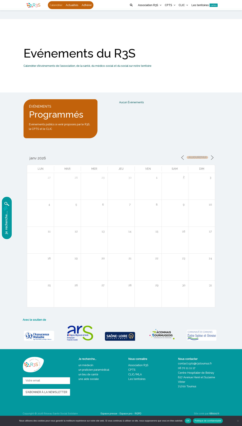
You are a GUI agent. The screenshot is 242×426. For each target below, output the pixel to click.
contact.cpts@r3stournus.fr (195, 370)
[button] (205, 4)
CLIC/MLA (135, 380)
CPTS (131, 376)
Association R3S (138, 371)
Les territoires (137, 385)
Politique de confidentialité (208, 420)
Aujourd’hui (197, 163)
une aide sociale (88, 385)
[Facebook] (180, 4)
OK (188, 420)
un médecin (85, 371)
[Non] (237, 420)
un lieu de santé (88, 380)
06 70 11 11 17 (186, 374)
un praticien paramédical (93, 376)
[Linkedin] (186, 4)
